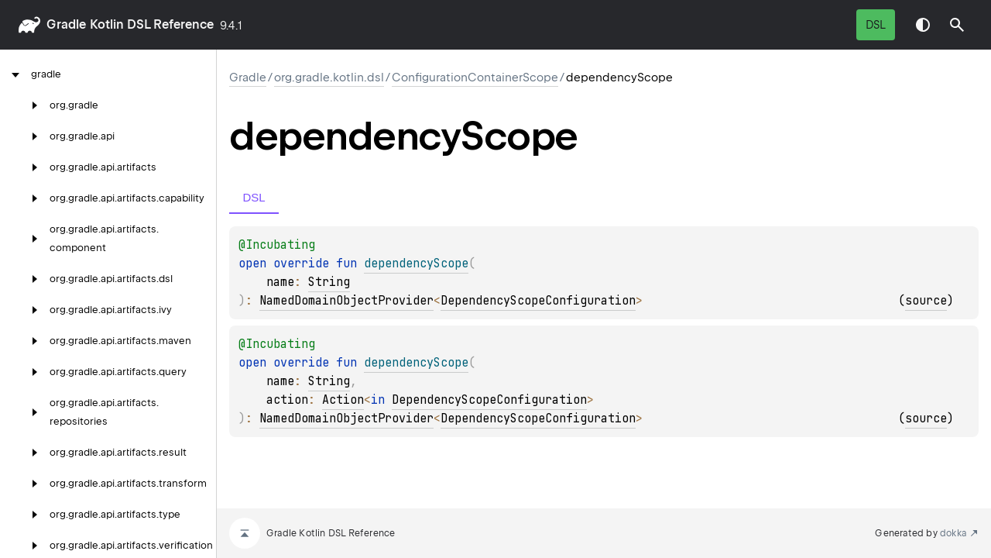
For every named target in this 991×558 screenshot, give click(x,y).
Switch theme (922, 24)
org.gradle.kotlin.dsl (329, 77)
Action (343, 400)
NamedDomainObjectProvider (346, 300)
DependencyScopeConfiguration (538, 300)
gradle (66, 24)
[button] (956, 24)
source (926, 300)
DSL (876, 25)
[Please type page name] (956, 24)
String (329, 282)
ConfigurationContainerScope (475, 77)
